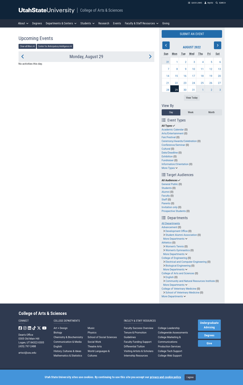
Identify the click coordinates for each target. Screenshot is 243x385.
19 (210, 75)
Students (167, 188)
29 (176, 89)
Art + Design (61, 328)
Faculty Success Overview (138, 328)
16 (185, 75)
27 (219, 83)
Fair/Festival (169, 137)
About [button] (23, 23)
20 (219, 75)
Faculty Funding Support (137, 341)
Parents (166, 203)
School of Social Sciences (102, 337)
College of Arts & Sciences (101, 10)
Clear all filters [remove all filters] (27, 46)
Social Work (94, 341)
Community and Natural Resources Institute (190, 281)
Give (209, 343)
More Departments (174, 238)
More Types (168, 168)
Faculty (166, 195)
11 (202, 69)
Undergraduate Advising (209, 325)
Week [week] (190, 112)
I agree (190, 377)
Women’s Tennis (174, 246)
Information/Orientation (175, 164)
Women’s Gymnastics (177, 250)
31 (167, 62)
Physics (92, 332)
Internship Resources (136, 355)
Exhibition (167, 156)
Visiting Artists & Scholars (138, 351)
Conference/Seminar (173, 144)
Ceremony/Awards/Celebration (179, 141)
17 (193, 75)
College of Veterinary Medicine (179, 288)
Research (103, 23)
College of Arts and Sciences (178, 273)
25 (202, 83)
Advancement (169, 227)
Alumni (166, 191)
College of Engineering (174, 257)
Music (91, 328)
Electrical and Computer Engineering (186, 261)
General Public (170, 184)
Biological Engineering (178, 265)
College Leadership (169, 328)
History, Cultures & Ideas (67, 351)
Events (117, 23)
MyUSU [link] (208, 3)
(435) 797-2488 (27, 346)
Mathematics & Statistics (68, 355)
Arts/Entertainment (173, 133)
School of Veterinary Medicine (182, 292)
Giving (165, 23)
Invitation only (169, 207)
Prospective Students (174, 211)
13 (219, 69)
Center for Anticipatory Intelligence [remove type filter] (55, 46)
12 (210, 69)
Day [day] (171, 112)
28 (167, 89)
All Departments (171, 223)
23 (185, 83)
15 (176, 75)
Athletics (167, 242)
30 (185, 89)
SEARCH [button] (221, 3)
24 (193, 83)
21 (167, 83)
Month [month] (211, 112)
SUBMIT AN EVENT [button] (192, 34)
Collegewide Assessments (173, 332)
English (169, 277)
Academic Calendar (173, 129)
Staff (164, 199)
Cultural (166, 148)
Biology (58, 332)
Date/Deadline (170, 152)
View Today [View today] (192, 97)
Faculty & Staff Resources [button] (141, 23)
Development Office (176, 231)
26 (210, 83)
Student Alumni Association (181, 234)
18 (202, 75)
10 (193, 69)
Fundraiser (168, 160)
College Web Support (170, 355)
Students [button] (87, 23)
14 (167, 75)
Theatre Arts (95, 346)
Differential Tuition (134, 346)
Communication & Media (68, 341)
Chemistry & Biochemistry (68, 337)
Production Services (169, 346)
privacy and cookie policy (165, 377)
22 (176, 83)
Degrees (37, 23)
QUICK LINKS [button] (195, 3)
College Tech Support (170, 351)
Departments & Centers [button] (61, 23)
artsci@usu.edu (27, 352)
